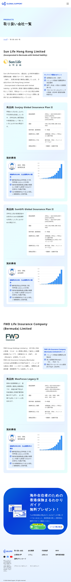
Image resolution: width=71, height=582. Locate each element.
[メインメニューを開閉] (67, 3)
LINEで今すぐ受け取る (37, 527)
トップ (5, 39)
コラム (30, 555)
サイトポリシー (34, 566)
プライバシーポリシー (20, 566)
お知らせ (45, 555)
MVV (57, 551)
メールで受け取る (56, 527)
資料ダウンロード (20, 559)
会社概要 (31, 551)
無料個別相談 (60, 555)
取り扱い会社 (18, 551)
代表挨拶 (45, 551)
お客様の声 (18, 555)
